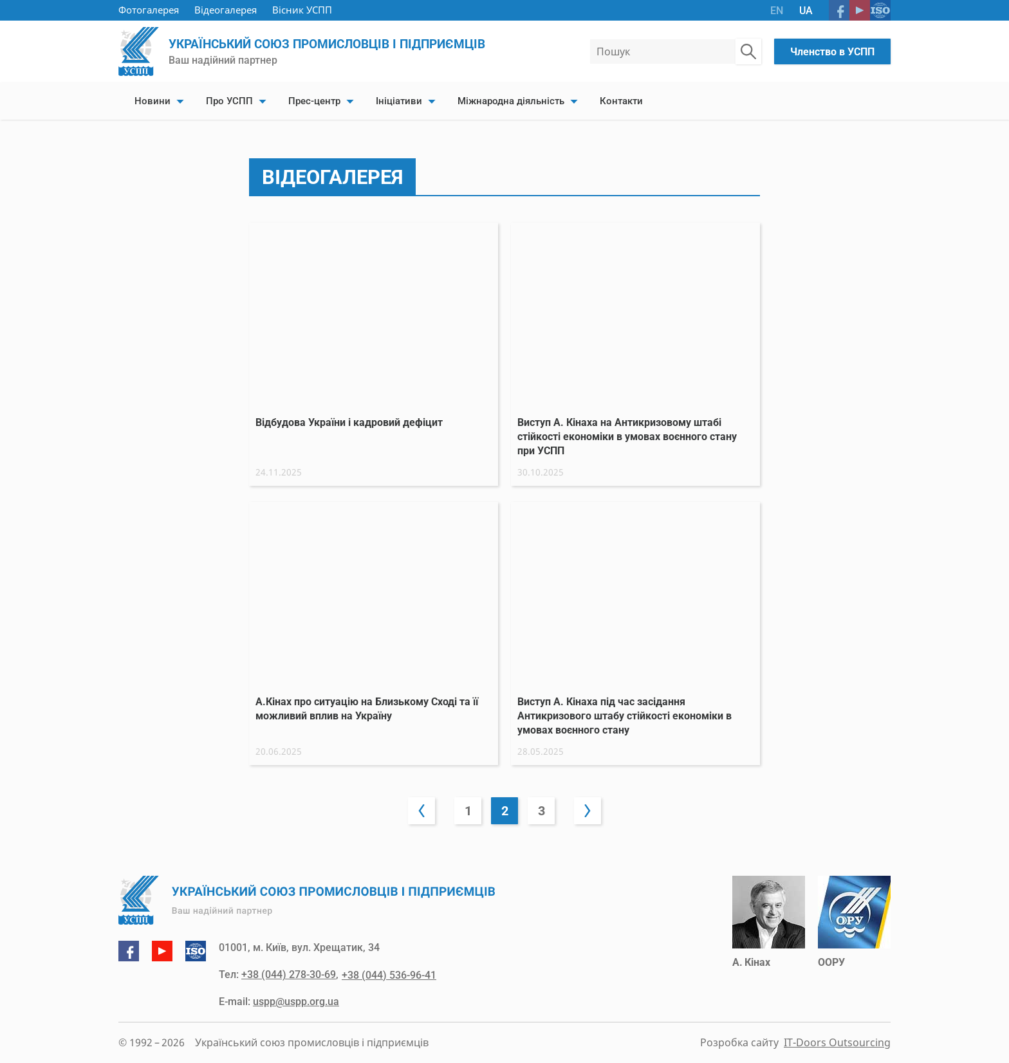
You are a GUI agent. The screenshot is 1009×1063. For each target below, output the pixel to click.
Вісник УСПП (302, 9)
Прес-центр (314, 101)
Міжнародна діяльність (511, 101)
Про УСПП (229, 101)
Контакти (621, 101)
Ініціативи (399, 101)
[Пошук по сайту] (748, 51)
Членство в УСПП (832, 52)
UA (806, 11)
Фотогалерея (148, 9)
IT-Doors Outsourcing (837, 1043)
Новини (152, 101)
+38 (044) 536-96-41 (388, 975)
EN (776, 11)
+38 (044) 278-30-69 (288, 975)
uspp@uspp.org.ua (296, 1002)
